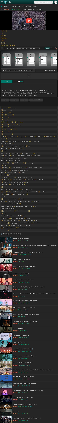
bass (30, 70)
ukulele (14, 70)
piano (9, 70)
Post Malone (15, 6)
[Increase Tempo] (13, 48)
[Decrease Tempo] (2, 48)
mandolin (20, 70)
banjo (25, 70)
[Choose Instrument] (34, 70)
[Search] (51, 2)
